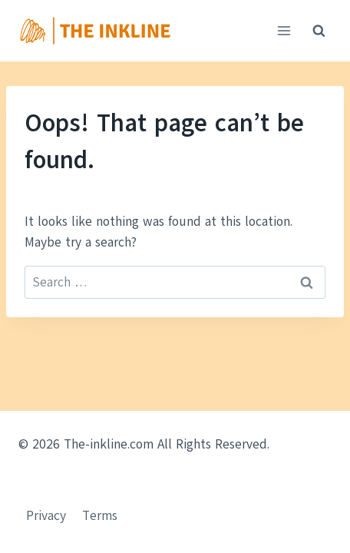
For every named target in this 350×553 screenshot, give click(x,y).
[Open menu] (283, 30)
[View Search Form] (318, 31)
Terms (99, 516)
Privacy (46, 516)
